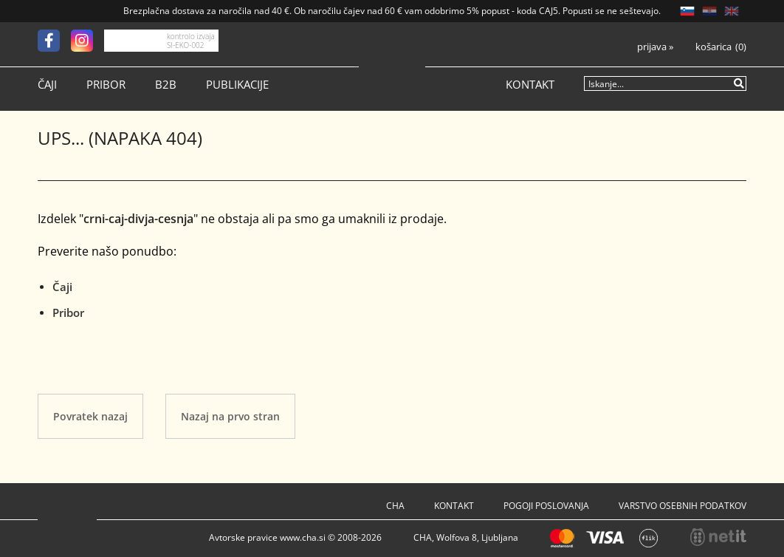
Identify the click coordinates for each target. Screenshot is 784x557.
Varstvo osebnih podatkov (682, 505)
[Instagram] (87, 41)
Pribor (105, 84)
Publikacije (237, 84)
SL (687, 11)
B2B (165, 84)
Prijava (655, 47)
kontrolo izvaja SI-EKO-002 (191, 40)
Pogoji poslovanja (546, 505)
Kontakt (530, 84)
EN (731, 11)
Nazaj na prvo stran (230, 416)
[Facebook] (54, 41)
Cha (395, 505)
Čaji (47, 84)
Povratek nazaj (90, 416)
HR (709, 11)
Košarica (713, 47)
